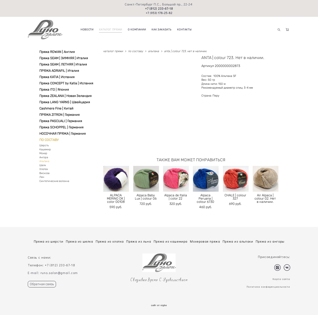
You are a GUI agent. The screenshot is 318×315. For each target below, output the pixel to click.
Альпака (44, 161)
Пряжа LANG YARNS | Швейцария (64, 102)
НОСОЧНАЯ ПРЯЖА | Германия (62, 133)
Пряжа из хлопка (110, 241)
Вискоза (44, 173)
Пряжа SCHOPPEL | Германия (61, 127)
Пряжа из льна (138, 241)
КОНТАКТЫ (184, 29)
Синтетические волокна (54, 181)
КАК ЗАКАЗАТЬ (161, 29)
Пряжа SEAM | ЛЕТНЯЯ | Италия (63, 64)
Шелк (42, 165)
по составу (135, 51)
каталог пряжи (113, 51)
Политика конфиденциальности (268, 286)
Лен (41, 176)
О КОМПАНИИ (137, 29)
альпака (153, 51)
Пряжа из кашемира (171, 241)
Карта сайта (281, 279)
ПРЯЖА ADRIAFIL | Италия (59, 71)
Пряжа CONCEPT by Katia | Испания (66, 83)
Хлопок (43, 169)
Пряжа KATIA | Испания (56, 77)
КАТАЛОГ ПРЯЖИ (110, 29)
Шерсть (44, 145)
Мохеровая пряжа (205, 241)
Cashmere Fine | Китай (56, 108)
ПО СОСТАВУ (49, 140)
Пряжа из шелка (79, 241)
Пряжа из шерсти (48, 241)
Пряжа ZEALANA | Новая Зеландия (65, 96)
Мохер (43, 153)
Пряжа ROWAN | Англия (57, 52)
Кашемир (45, 149)
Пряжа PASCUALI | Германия (60, 121)
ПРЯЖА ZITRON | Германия (59, 115)
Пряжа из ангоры (270, 241)
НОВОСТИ (87, 29)
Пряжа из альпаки (238, 241)
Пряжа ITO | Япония (54, 89)
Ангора (43, 157)
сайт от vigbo (159, 305)
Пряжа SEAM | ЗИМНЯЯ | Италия (63, 58)
